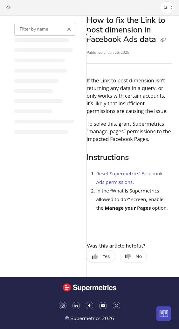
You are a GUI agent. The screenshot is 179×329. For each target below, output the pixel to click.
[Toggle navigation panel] (87, 34)
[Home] (8, 8)
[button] (167, 7)
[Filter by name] (45, 29)
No (133, 256)
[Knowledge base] (164, 314)
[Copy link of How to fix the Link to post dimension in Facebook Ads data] (163, 40)
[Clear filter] (69, 29)
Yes (101, 256)
